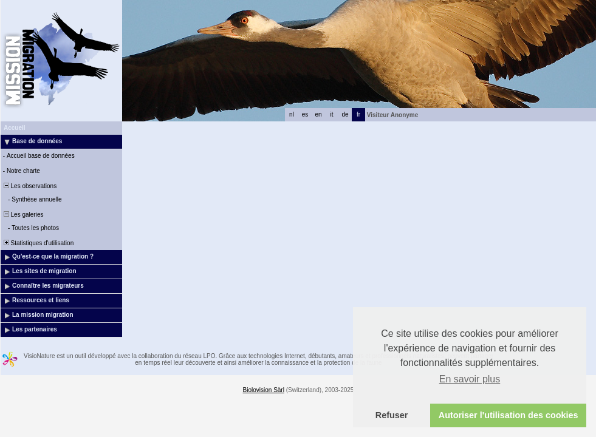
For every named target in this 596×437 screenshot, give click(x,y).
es (305, 114)
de (344, 114)
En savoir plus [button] (470, 379)
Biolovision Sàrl (263, 390)
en (318, 114)
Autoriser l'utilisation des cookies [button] (508, 415)
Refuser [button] (391, 415)
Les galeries (22, 214)
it (332, 114)
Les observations (29, 186)
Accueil (15, 127)
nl (291, 114)
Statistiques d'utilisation (38, 243)
